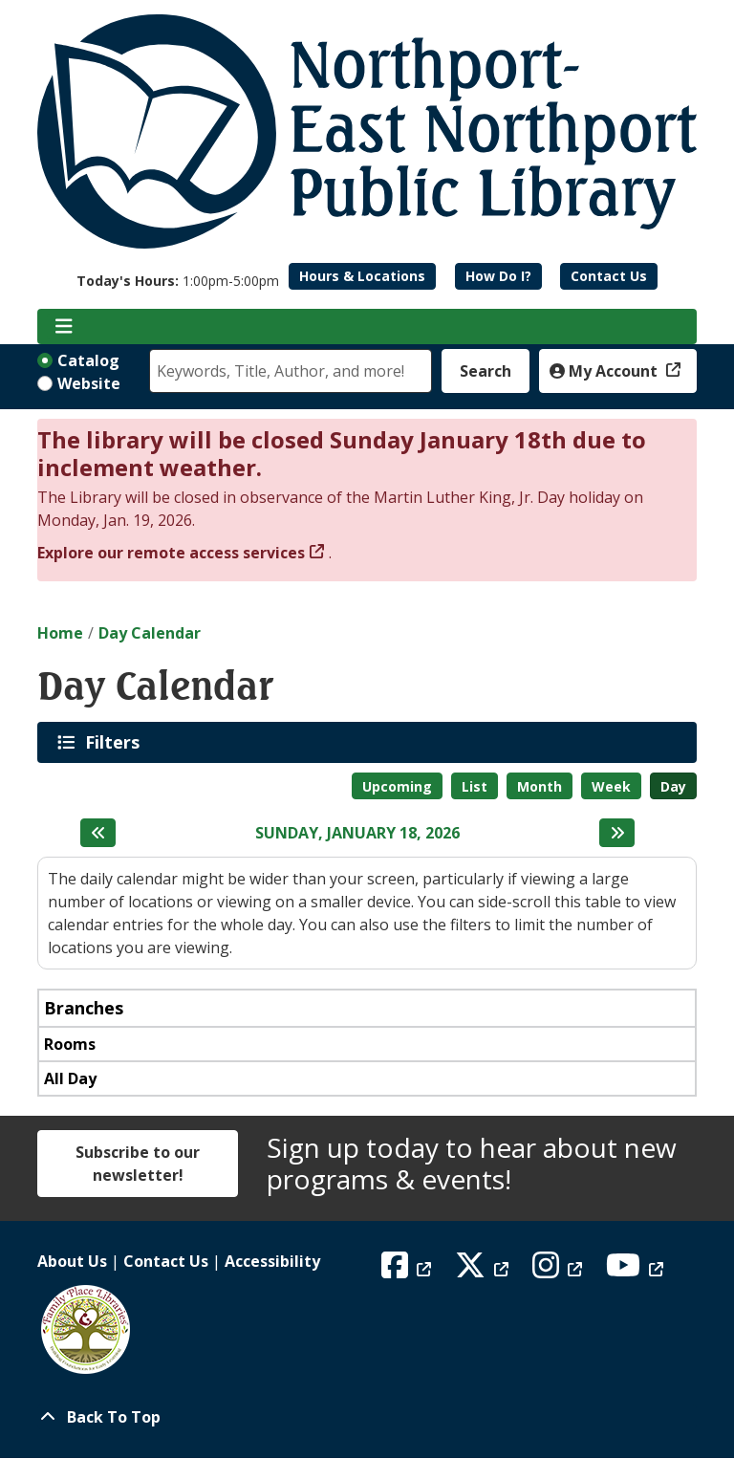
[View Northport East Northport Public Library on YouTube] (637, 1270)
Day (673, 786)
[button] (177, 281)
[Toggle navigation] (63, 327)
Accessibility (272, 1261)
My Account (605, 370)
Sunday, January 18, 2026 (357, 833)
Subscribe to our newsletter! (138, 1164)
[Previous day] (98, 832)
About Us (72, 1261)
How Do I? (498, 276)
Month (539, 786)
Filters (115, 741)
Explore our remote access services (171, 552)
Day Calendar (149, 632)
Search (485, 370)
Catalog (88, 360)
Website (88, 383)
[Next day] (617, 832)
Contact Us (609, 276)
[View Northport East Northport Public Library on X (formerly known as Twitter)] (484, 1270)
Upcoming (397, 786)
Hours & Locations (362, 276)
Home (60, 632)
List (474, 786)
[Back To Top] (367, 1417)
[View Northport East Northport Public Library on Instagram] (559, 1270)
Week (611, 786)
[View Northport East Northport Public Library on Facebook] (408, 1270)
